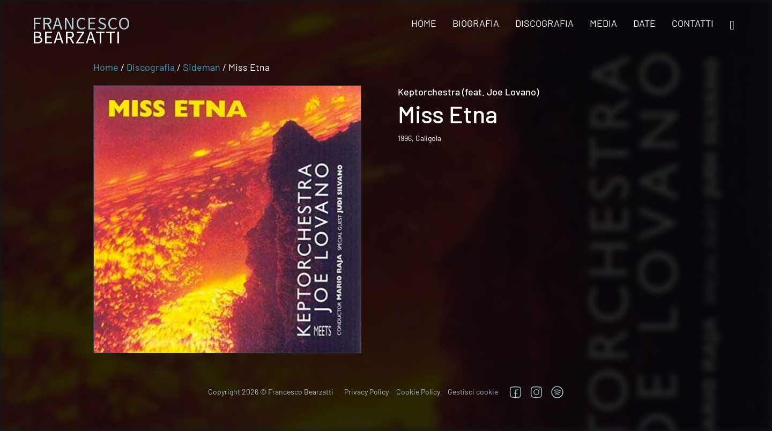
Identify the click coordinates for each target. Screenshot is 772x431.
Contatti (693, 23)
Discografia (544, 23)
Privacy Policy (366, 391)
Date (644, 23)
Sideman (201, 67)
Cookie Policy (418, 391)
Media (603, 23)
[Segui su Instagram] (536, 392)
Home (423, 23)
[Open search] (732, 25)
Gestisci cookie (473, 391)
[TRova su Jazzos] (557, 392)
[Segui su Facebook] (515, 392)
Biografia (475, 23)
